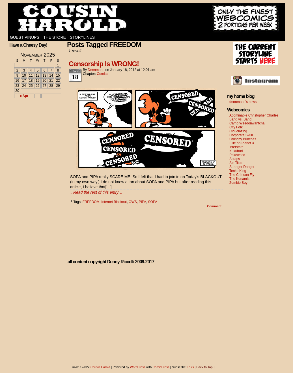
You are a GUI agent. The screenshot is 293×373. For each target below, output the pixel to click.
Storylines (82, 37)
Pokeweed (237, 155)
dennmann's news (243, 102)
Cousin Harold (146, 18)
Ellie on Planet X (241, 143)
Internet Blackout (114, 202)
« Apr (24, 96)
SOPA (152, 202)
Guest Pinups (24, 37)
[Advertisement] (34, 123)
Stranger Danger (242, 167)
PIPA (142, 202)
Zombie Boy (238, 183)
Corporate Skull (241, 135)
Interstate (236, 147)
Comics (102, 74)
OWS (133, 202)
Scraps (234, 159)
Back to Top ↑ (205, 367)
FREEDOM (91, 202)
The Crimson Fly (241, 175)
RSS (191, 367)
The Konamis (239, 179)
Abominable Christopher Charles (253, 115)
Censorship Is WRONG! (104, 64)
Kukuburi (236, 151)
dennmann (96, 70)
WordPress (137, 367)
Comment (214, 206)
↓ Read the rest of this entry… (96, 192)
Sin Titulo (236, 163)
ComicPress (160, 367)
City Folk (236, 127)
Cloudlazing (238, 131)
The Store (54, 37)
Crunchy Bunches (242, 139)
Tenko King (237, 171)
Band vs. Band (240, 119)
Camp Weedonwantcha (247, 123)
